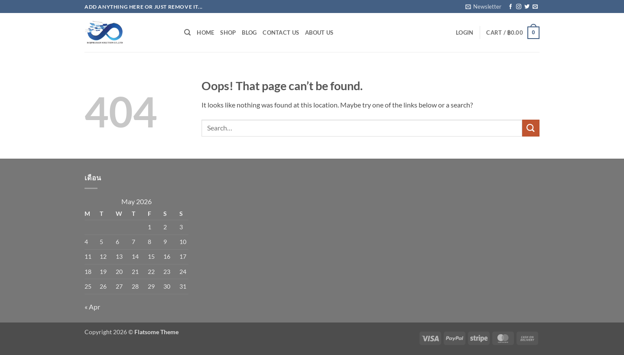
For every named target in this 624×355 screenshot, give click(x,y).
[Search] (187, 32)
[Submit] (531, 128)
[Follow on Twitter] (527, 7)
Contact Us (281, 32)
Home (205, 32)
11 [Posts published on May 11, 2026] (87, 256)
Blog (249, 32)
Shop (228, 32)
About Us (319, 32)
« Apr (92, 307)
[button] (483, 6)
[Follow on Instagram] (518, 7)
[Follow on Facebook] (510, 7)
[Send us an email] (535, 7)
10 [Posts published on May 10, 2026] (182, 241)
